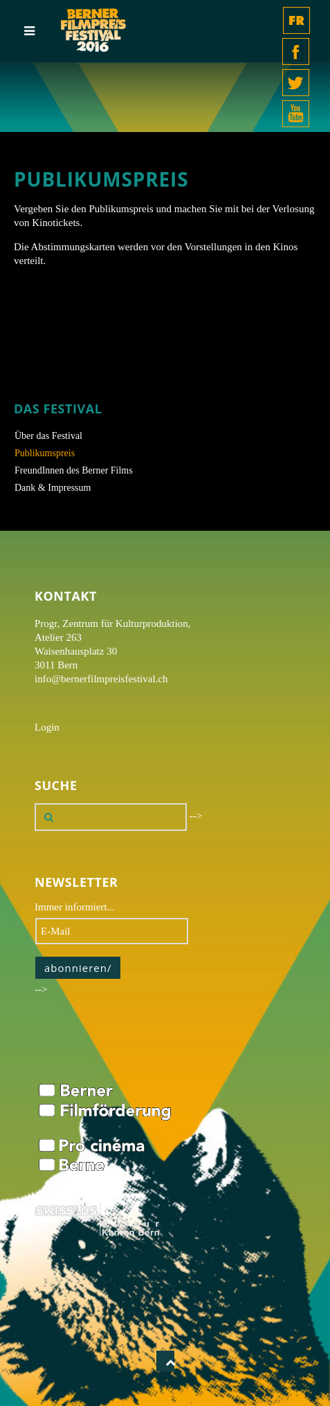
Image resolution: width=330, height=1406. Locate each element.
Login (47, 727)
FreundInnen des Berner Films (74, 470)
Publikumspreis (45, 453)
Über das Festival (48, 436)
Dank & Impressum (53, 487)
